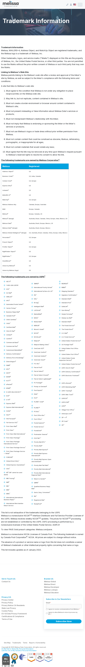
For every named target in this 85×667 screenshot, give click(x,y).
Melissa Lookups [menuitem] (51, 590)
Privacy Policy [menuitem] (7, 603)
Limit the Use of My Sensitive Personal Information (19, 650)
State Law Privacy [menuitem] (9, 608)
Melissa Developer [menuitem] (51, 587)
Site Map (7, 643)
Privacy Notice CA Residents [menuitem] (13, 605)
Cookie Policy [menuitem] (7, 611)
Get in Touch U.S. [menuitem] (9, 579)
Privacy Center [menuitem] (8, 600)
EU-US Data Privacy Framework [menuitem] (14, 614)
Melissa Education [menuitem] (51, 593)
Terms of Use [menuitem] (7, 619)
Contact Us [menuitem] (6, 581)
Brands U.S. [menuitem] (49, 579)
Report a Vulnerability (37, 643)
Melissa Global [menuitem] (50, 581)
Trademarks (16, 643)
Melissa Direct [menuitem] (49, 584)
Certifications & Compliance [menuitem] (13, 616)
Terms (25, 643)
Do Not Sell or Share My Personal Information (17, 649)
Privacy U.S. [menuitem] (6, 597)
